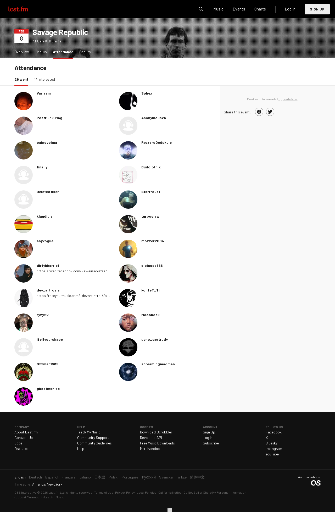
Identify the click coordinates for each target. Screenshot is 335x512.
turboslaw (150, 216)
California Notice (170, 492)
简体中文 (197, 477)
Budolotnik (151, 167)
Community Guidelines (94, 443)
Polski (113, 477)
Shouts (85, 51)
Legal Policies (147, 492)
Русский (149, 477)
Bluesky (271, 443)
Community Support (93, 437)
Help (80, 448)
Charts (260, 8)
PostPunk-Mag (49, 117)
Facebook (274, 432)
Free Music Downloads (157, 443)
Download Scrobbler (156, 432)
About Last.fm (26, 432)
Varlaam (44, 93)
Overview (21, 51)
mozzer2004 (152, 241)
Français (68, 477)
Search (201, 9)
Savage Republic (60, 32)
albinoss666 (152, 265)
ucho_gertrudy (154, 339)
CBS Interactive (25, 492)
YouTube (272, 454)
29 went (22, 78)
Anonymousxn (153, 117)
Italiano (85, 477)
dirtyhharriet (48, 265)
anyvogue (45, 241)
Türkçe (181, 477)
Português (130, 477)
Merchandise (150, 448)
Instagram (274, 448)
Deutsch (35, 477)
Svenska (166, 477)
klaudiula (45, 216)
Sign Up (317, 9)
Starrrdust (150, 191)
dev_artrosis (48, 290)
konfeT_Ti (150, 290)
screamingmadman (158, 364)
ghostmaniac (48, 388)
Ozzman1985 (47, 364)
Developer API (151, 437)
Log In (290, 8)
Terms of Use (103, 492)
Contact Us (23, 437)
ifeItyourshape (50, 339)
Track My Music (88, 432)
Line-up (41, 51)
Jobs (18, 443)
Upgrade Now (288, 99)
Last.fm (24, 9)
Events (239, 8)
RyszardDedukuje (156, 142)
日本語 (99, 477)
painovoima (47, 142)
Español (51, 477)
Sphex (146, 93)
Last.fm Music (54, 497)
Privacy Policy (125, 492)
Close (170, 510)
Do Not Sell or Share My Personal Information (214, 492)
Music (218, 8)
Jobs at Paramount (29, 497)
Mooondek (150, 314)
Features (21, 448)
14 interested (44, 79)
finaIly (42, 167)
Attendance (64, 51)
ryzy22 (43, 314)
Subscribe (211, 443)
